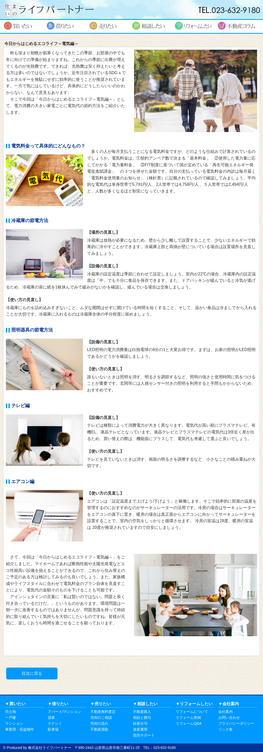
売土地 (10, 712)
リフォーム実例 (188, 717)
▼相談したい (145, 704)
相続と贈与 (142, 717)
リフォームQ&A (188, 723)
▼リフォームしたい (194, 704)
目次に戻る (32, 673)
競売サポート (144, 735)
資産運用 (140, 729)
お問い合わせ (229, 717)
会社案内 (225, 712)
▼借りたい (58, 704)
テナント (55, 723)
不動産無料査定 (103, 712)
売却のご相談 (101, 717)
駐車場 (53, 729)
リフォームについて (192, 712)
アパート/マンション (64, 712)
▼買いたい (15, 704)
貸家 (51, 717)
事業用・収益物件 (19, 729)
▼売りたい (100, 704)
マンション (14, 723)
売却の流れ (99, 723)
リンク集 (225, 729)
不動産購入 (142, 712)
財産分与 (140, 723)
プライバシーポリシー (236, 723)
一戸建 (10, 717)
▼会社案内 (228, 704)
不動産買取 (99, 729)
